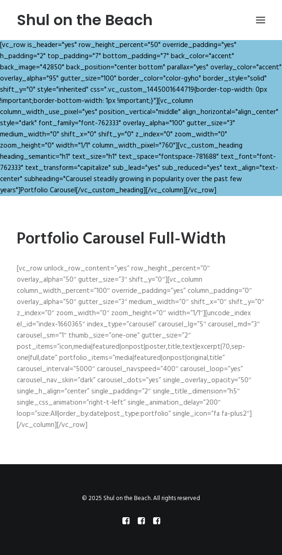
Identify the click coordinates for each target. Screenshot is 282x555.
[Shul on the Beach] (85, 20)
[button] (260, 20)
